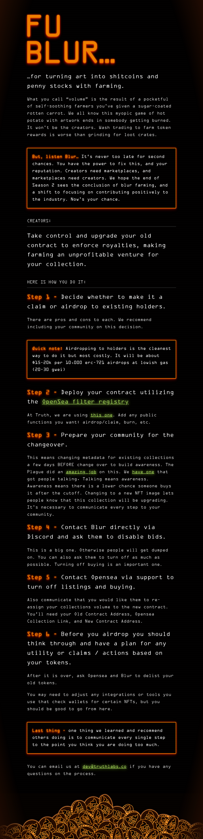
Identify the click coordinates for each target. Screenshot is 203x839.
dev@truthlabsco (104, 767)
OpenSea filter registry (85, 402)
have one (143, 472)
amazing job (81, 472)
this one (101, 415)
